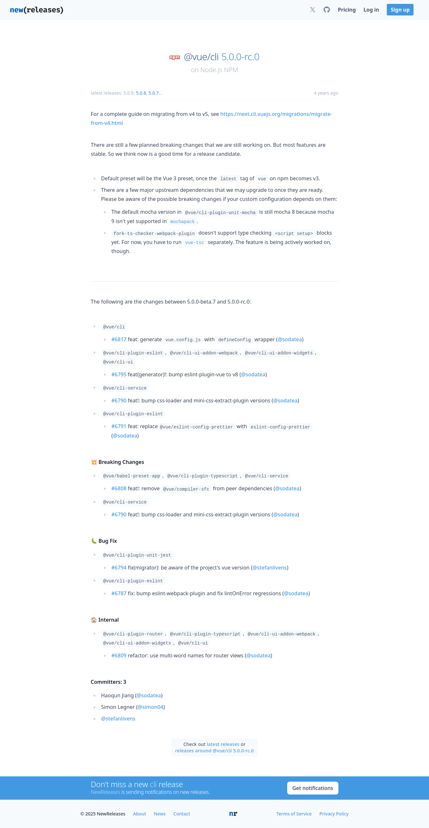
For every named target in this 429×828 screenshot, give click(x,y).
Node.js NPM (219, 69)
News (160, 814)
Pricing (347, 9)
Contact (181, 814)
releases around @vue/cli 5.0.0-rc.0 (214, 751)
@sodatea (290, 339)
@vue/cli (201, 57)
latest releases (223, 744)
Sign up (400, 9)
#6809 (119, 655)
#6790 (119, 400)
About (139, 814)
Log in (371, 9)
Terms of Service (294, 814)
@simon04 (150, 706)
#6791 (119, 426)
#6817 (119, 339)
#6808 (119, 488)
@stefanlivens (269, 567)
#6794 (119, 567)
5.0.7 (154, 93)
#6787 (119, 593)
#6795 (119, 374)
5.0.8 (141, 93)
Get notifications (312, 788)
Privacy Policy (333, 814)
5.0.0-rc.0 (240, 57)
